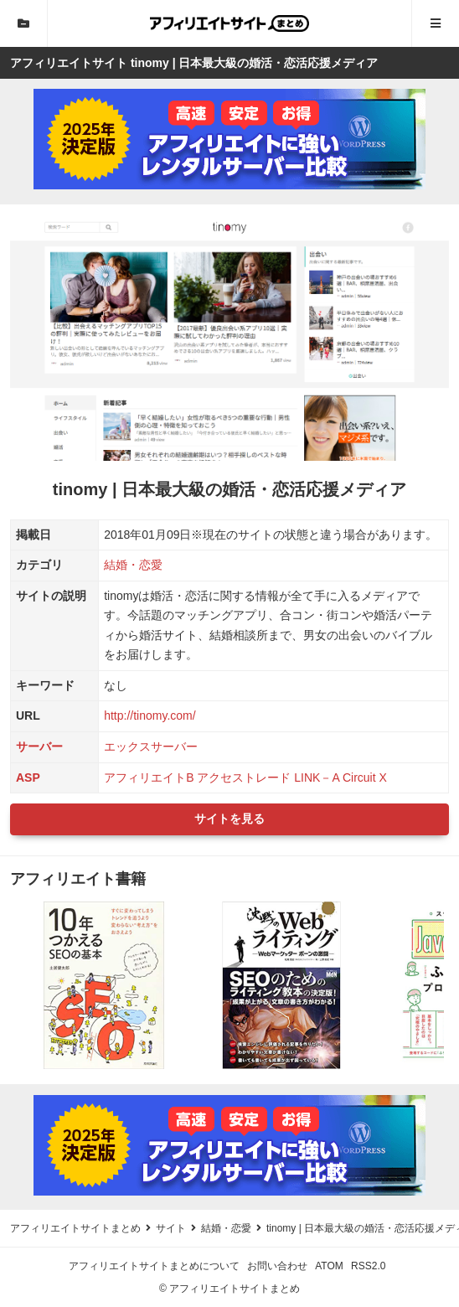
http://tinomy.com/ (149, 715)
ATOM (329, 1266)
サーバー (39, 746)
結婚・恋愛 (133, 564)
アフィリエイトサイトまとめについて (154, 1266)
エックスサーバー (151, 746)
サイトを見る (229, 818)
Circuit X (365, 777)
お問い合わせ (277, 1266)
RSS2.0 (368, 1266)
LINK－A (316, 777)
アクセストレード (244, 777)
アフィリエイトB (148, 777)
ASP (28, 777)
